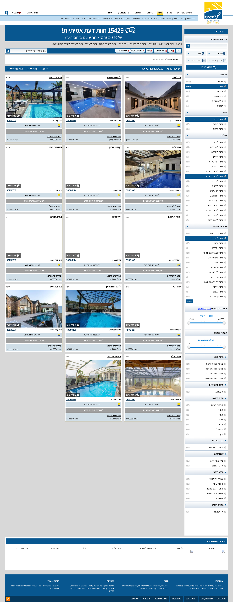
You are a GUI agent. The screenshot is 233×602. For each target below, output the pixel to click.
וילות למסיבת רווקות (132, 18)
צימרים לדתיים (207, 588)
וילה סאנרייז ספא (114, 77)
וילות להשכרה (179, 18)
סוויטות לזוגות (76, 585)
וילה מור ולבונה (116, 548)
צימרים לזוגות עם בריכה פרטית (92, 585)
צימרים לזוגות (208, 585)
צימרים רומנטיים (195, 588)
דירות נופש (138, 12)
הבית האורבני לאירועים (148, 548)
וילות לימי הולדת (79, 18)
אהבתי (16, 12)
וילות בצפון (190, 18)
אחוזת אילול (176, 356)
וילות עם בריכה (106, 18)
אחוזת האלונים (174, 216)
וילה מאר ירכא (55, 147)
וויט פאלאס (176, 147)
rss (8, 599)
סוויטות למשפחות (82, 588)
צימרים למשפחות (195, 585)
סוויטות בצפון (109, 585)
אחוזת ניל (177, 286)
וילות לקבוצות (66, 18)
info (6, 13)
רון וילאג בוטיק (115, 147)
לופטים (110, 12)
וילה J (85, 548)
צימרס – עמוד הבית (173, 43)
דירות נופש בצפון (53, 585)
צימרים (169, 12)
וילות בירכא (123, 43)
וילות (160, 12)
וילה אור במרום (53, 548)
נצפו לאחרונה (32, 12)
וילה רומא (179, 548)
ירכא (127, 77)
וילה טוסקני (116, 216)
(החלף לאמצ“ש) (204, 308)
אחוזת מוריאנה (55, 286)
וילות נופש (118, 18)
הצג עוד (189, 301)
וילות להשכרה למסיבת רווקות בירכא (67, 43)
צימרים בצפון (218, 585)
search (188, 46)
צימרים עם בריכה (182, 585)
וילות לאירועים (93, 18)
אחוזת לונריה (56, 216)
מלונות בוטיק (123, 12)
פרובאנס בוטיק (55, 77)
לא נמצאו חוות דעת (151, 125)
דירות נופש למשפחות (23, 585)
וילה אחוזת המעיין (113, 286)
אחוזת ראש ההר (114, 356)
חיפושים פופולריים (184, 12)
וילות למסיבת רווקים (149, 18)
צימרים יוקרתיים (108, 588)
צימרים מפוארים (95, 588)
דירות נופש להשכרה (39, 585)
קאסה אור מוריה (22, 548)
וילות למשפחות (165, 18)
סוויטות (150, 12)
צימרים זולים (218, 588)
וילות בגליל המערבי (138, 43)
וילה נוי (211, 548)
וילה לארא (176, 77)
